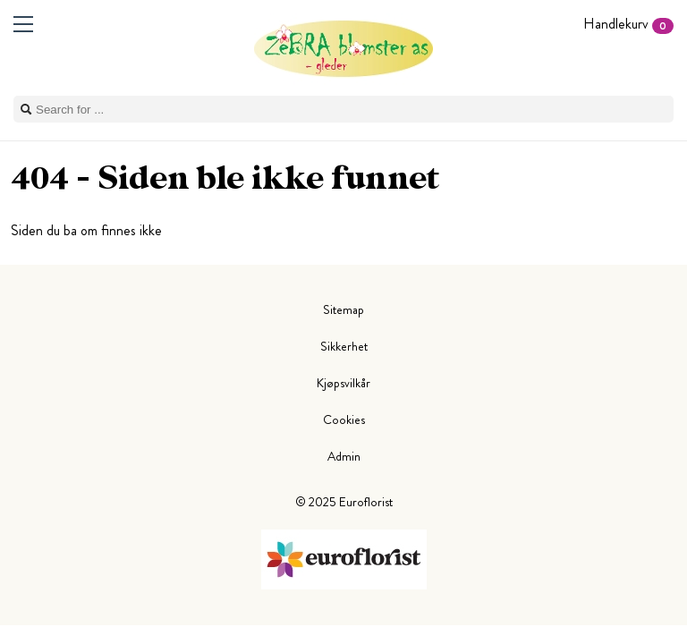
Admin (343, 456)
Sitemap (343, 309)
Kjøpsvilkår (343, 383)
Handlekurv (628, 23)
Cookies (344, 419)
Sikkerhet (344, 346)
